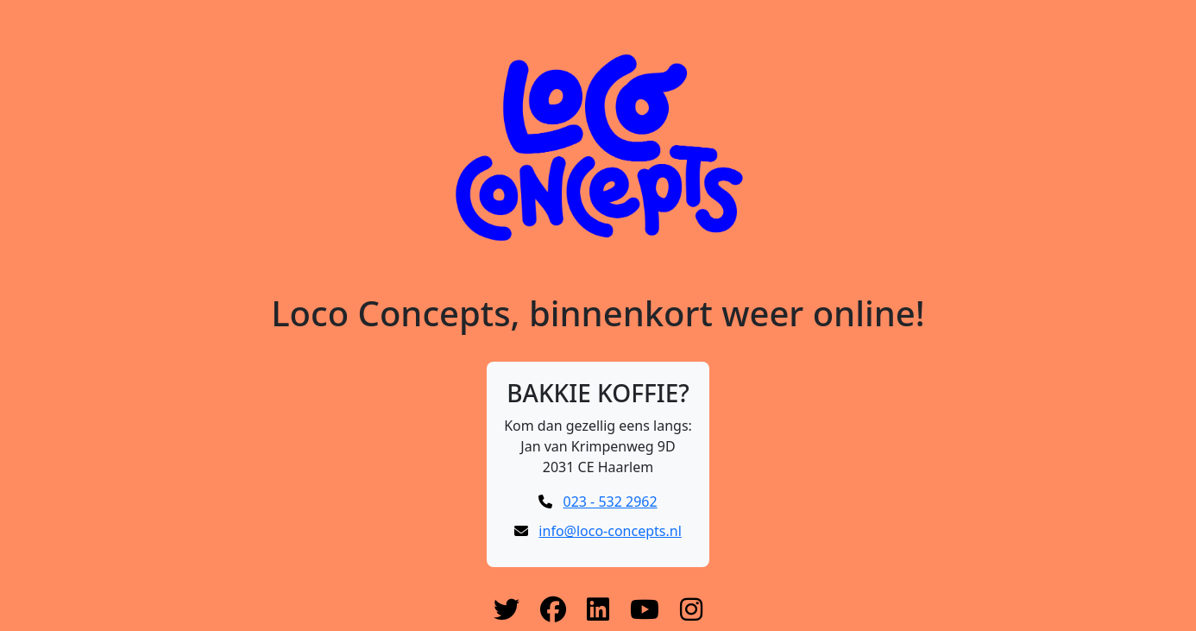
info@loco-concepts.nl (609, 530)
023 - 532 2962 (610, 501)
